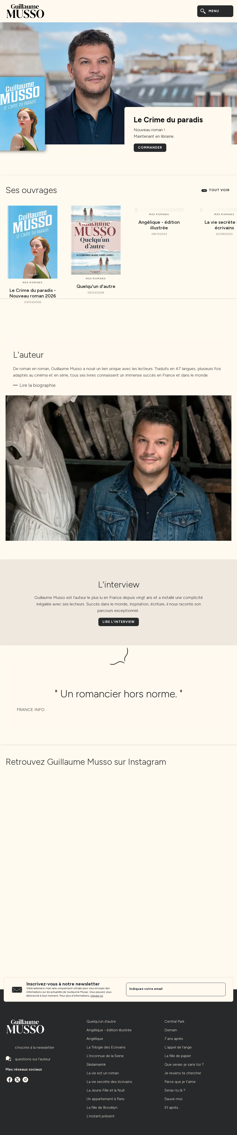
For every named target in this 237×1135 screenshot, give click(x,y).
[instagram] (25, 1080)
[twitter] (17, 1080)
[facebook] (9, 1080)
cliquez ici (96, 995)
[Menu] (215, 11)
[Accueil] (25, 11)
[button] (150, 148)
